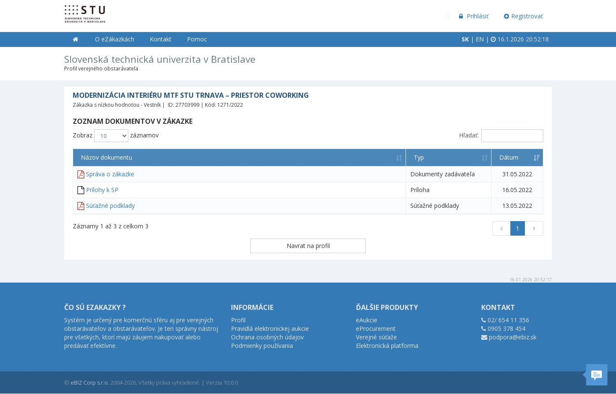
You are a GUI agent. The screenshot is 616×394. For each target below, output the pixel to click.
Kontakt (161, 39)
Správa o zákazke (110, 174)
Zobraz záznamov (116, 135)
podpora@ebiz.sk (512, 337)
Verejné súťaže (376, 337)
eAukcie (366, 320)
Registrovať (523, 16)
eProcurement (376, 328)
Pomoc (197, 39)
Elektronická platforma (387, 345)
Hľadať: (501, 135)
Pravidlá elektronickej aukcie (270, 328)
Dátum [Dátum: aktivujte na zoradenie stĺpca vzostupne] (508, 157)
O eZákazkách (114, 39)
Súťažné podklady (110, 205)
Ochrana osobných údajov (267, 337)
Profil (238, 320)
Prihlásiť (473, 16)
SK (465, 39)
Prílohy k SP (102, 190)
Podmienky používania (262, 345)
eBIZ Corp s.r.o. (90, 382)
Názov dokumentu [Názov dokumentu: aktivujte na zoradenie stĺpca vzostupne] (106, 157)
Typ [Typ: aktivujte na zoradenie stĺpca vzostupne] (419, 157)
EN (480, 39)
